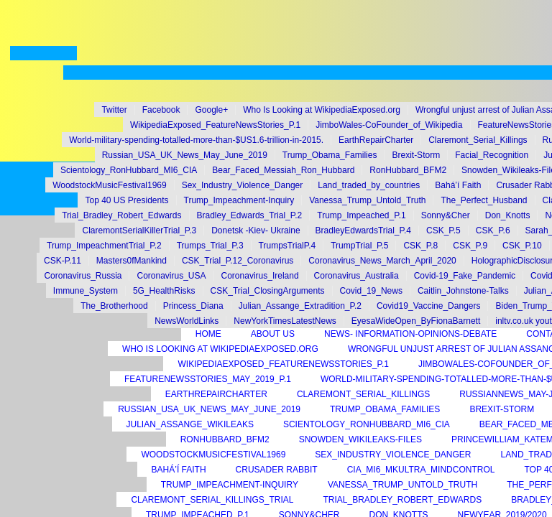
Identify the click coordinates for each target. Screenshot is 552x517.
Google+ (211, 110)
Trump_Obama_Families (329, 155)
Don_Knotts (507, 215)
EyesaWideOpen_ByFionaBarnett (415, 321)
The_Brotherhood (113, 306)
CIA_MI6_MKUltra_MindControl (421, 470)
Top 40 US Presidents (126, 200)
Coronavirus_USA (171, 276)
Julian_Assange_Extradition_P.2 (300, 306)
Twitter (113, 110)
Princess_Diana (193, 306)
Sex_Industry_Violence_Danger (242, 185)
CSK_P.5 (443, 230)
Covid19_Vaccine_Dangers (429, 306)
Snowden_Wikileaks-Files (360, 439)
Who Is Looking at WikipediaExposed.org (321, 110)
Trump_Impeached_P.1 (361, 215)
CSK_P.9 (470, 246)
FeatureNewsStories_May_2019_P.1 (207, 379)
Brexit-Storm (416, 155)
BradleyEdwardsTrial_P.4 (363, 230)
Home (208, 334)
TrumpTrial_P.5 (359, 246)
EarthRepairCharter (376, 140)
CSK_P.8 (420, 246)
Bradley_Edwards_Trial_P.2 (250, 215)
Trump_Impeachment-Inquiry (239, 200)
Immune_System (85, 291)
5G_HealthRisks (164, 291)
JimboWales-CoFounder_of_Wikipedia (389, 125)
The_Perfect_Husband (484, 200)
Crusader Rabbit (277, 470)
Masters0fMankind (131, 261)
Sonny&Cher (445, 215)
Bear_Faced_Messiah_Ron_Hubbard (283, 170)
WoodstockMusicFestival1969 (109, 185)
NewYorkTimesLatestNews (285, 321)
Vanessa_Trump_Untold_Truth (367, 200)
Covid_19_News (371, 291)
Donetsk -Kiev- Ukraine (255, 230)
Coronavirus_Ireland (260, 276)
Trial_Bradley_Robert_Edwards (121, 215)
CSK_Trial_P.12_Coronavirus (237, 261)
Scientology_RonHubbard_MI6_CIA (128, 170)
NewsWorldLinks (186, 321)
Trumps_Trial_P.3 (210, 246)
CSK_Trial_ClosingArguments (268, 291)
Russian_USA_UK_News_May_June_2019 (184, 155)
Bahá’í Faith (458, 185)
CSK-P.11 (62, 261)
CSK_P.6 (493, 230)
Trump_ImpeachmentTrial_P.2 (104, 246)
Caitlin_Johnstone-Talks (463, 291)
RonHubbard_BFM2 (407, 170)
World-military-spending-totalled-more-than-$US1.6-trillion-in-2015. (196, 140)
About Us (273, 334)
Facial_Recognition (491, 155)
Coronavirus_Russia (82, 276)
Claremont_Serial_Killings (477, 140)
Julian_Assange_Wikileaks (190, 424)
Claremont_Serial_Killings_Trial (212, 500)
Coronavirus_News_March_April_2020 (382, 261)
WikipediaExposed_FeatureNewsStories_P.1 (215, 125)
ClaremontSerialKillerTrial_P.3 (139, 230)
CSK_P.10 (522, 246)
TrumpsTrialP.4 (287, 246)
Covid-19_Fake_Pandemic (464, 276)
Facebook (161, 110)
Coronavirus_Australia (356, 276)
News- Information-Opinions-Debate (410, 334)
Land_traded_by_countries (369, 185)
